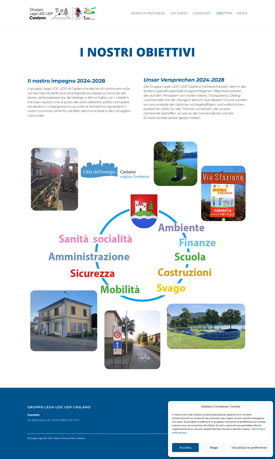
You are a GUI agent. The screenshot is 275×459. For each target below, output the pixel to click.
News (242, 13)
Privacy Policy (69, 438)
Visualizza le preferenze (249, 447)
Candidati (202, 13)
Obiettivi (224, 13)
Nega (214, 447)
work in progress (148, 13)
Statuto (81, 438)
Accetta (185, 447)
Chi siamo (179, 13)
